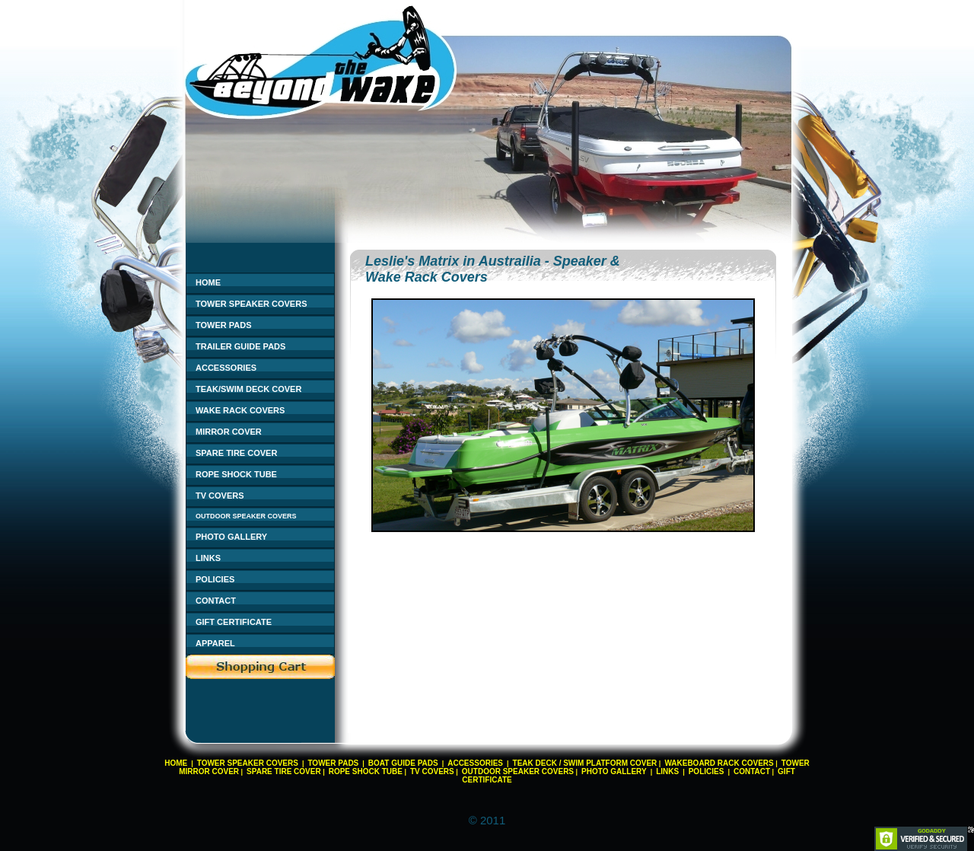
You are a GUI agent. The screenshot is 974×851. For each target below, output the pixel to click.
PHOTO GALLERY (231, 536)
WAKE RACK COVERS (240, 410)
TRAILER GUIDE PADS (240, 346)
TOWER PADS (224, 325)
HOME (208, 282)
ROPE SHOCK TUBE (236, 474)
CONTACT (216, 600)
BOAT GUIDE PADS (403, 763)
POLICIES (215, 579)
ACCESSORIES (226, 367)
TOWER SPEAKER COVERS (251, 303)
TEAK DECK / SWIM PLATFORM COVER (585, 763)
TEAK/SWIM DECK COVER (248, 389)
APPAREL (215, 643)
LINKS (208, 558)
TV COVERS (220, 495)
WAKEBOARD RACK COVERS (718, 763)
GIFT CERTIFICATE (234, 621)
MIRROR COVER (229, 431)
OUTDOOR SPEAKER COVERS (246, 516)
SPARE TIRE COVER (236, 452)
